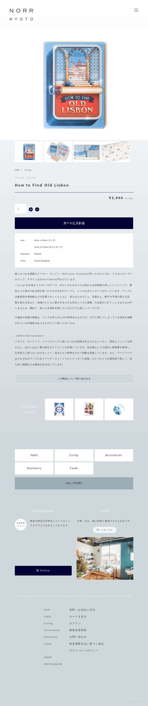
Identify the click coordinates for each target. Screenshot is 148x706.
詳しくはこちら (105, 530)
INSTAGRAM (53, 664)
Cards (74, 468)
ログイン (75, 623)
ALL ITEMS (74, 483)
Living (27, 169)
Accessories (113, 455)
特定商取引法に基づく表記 (86, 643)
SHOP (48, 657)
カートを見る (78, 616)
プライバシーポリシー (83, 650)
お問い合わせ (78, 636)
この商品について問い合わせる (74, 378)
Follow (43, 570)
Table (34, 455)
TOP (17, 169)
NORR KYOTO (21, 20)
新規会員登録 (78, 630)
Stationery (34, 468)
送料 (72, 609)
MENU (136, 10)
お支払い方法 (86, 609)
